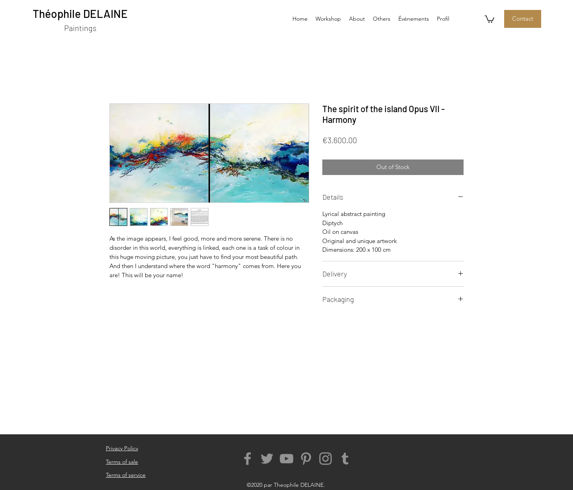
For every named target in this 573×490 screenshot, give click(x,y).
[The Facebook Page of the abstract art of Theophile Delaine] (247, 458)
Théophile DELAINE (80, 13)
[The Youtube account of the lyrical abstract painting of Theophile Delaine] (286, 458)
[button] (381, 19)
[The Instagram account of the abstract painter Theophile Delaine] (325, 458)
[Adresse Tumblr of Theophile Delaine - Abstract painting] (345, 458)
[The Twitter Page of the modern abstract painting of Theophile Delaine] (267, 458)
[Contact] (522, 19)
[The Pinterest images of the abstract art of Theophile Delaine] (306, 458)
